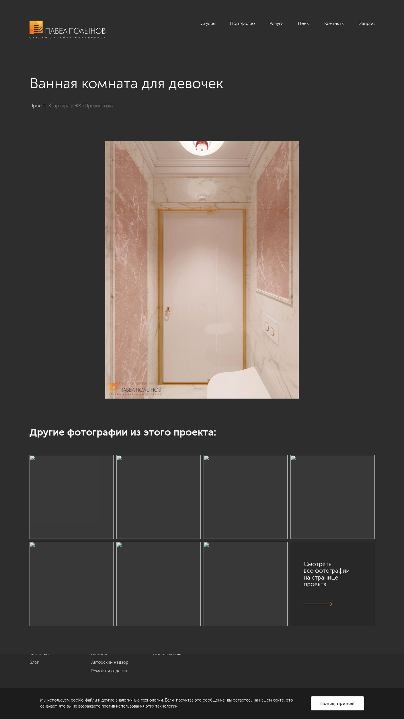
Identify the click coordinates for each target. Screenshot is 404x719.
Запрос (367, 23)
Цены (304, 23)
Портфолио (242, 23)
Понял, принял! (337, 703)
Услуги (276, 23)
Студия (207, 23)
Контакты (334, 23)
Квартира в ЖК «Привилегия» (81, 106)
